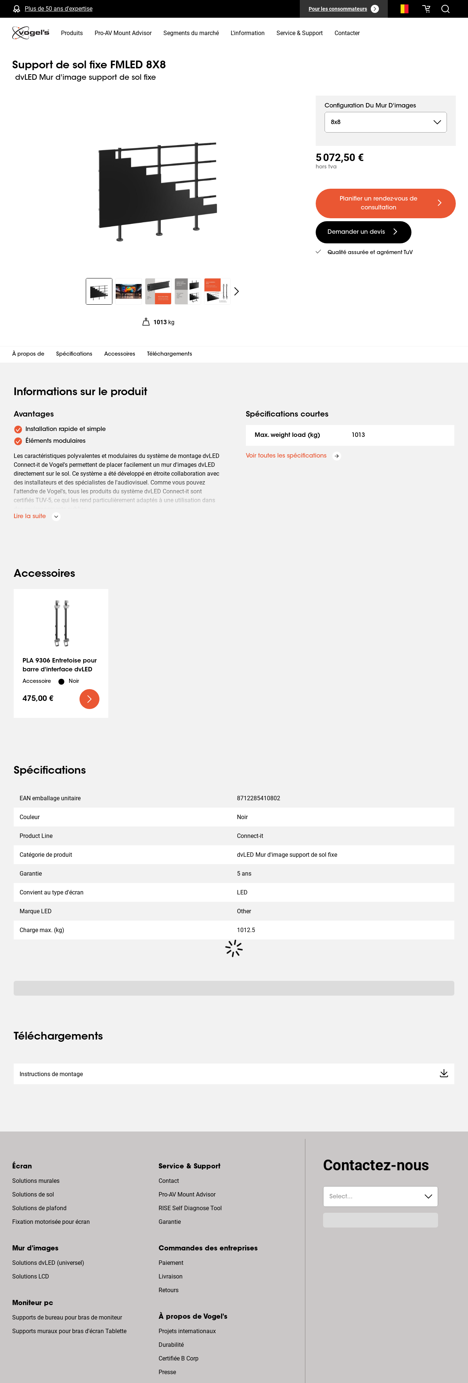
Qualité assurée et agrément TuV (370, 253)
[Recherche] (402, 10)
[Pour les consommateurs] (344, 9)
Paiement (171, 1262)
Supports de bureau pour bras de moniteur (67, 1317)
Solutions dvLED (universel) (48, 1262)
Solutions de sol (33, 1194)
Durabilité (171, 1344)
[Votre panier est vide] (426, 9)
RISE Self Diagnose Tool (190, 1208)
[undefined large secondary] (363, 232)
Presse (167, 1372)
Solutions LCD (30, 1276)
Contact (169, 1180)
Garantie (170, 1221)
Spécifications (74, 354)
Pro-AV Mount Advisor (187, 1194)
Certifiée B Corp (179, 1358)
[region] (158, 182)
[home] (30, 33)
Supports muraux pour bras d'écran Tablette (69, 1331)
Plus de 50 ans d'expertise (58, 8)
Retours (169, 1290)
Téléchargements (169, 354)
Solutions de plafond (39, 1208)
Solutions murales (36, 1180)
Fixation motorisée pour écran (51, 1221)
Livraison (171, 1276)
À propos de (28, 354)
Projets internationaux (187, 1331)
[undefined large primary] (386, 203)
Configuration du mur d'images (370, 106)
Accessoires (119, 354)
